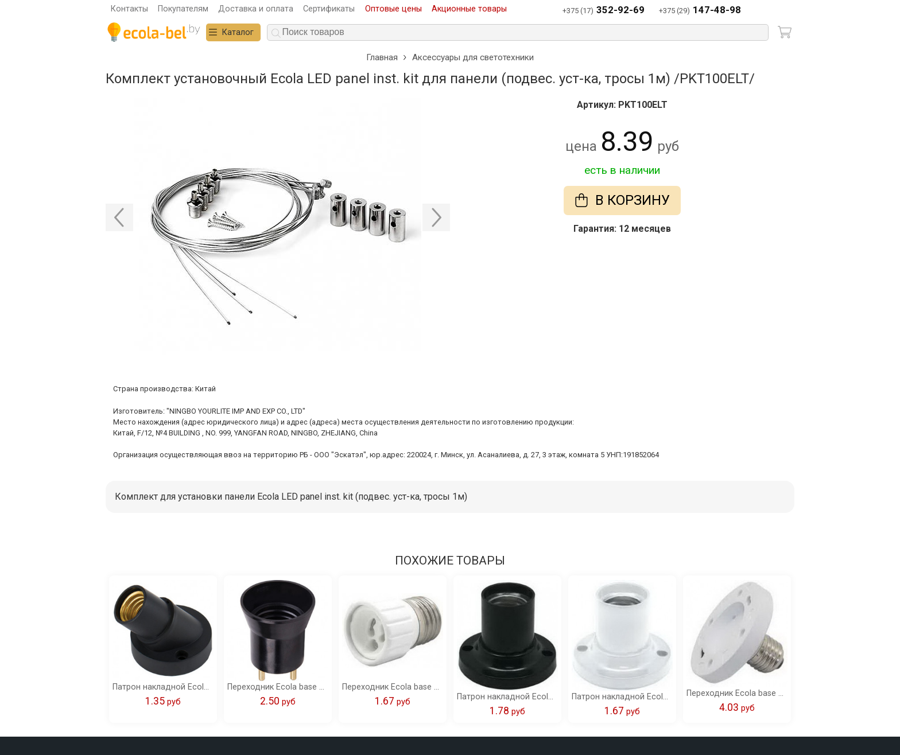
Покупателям (183, 9)
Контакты (129, 9)
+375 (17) (603, 10)
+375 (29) (700, 10)
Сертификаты (329, 9)
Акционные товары (469, 9)
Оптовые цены (393, 9)
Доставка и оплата (255, 9)
